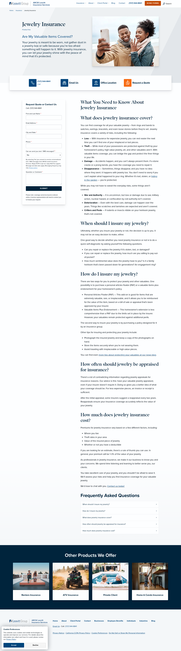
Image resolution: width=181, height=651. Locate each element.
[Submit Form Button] (44, 188)
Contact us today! (116, 486)
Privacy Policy (11, 639)
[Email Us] (73, 83)
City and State (31, 132)
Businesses (99, 621)
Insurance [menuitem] (80, 3)
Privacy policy (33, 168)
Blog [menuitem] (113, 3)
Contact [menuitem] (122, 3)
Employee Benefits (115, 621)
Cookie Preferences (99, 633)
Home (11, 10)
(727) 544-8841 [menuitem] (135, 3)
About (64, 621)
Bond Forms (153, 3)
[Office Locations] (106, 83)
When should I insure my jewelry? (96, 504)
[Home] (28, 621)
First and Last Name (33, 114)
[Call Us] (43, 83)
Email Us (56, 626)
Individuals (131, 621)
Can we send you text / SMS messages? (40, 151)
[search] (167, 4)
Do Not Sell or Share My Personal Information (127, 633)
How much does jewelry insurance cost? (99, 531)
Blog (153, 621)
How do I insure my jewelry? (94, 511)
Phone (29, 142)
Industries (143, 621)
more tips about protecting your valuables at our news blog (127, 355)
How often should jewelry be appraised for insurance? (104, 524)
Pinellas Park (26, 30)
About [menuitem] (90, 3)
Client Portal (75, 621)
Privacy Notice (58, 633)
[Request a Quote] (138, 83)
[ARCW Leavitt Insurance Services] (29, 3)
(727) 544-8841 (71, 626)
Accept (13, 645)
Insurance (19, 10)
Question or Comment (34, 172)
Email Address (31, 123)
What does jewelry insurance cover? (97, 517)
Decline (35, 645)
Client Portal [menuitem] (102, 3)
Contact (87, 621)
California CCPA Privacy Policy (78, 633)
